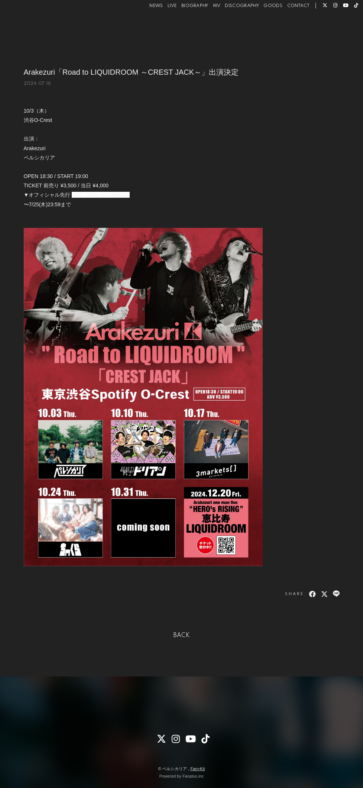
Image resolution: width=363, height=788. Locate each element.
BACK (181, 636)
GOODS (262, 29)
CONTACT (287, 29)
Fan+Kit (197, 768)
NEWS (145, 29)
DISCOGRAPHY (231, 29)
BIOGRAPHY (184, 29)
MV (206, 29)
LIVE (161, 29)
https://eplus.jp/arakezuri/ (101, 195)
